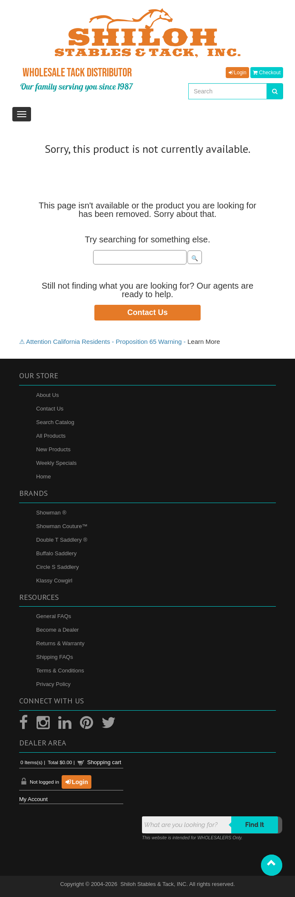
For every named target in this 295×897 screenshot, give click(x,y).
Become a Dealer (57, 630)
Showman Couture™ (62, 526)
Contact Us (147, 312)
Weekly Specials (56, 463)
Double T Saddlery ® (61, 540)
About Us (47, 395)
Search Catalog (55, 422)
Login (237, 72)
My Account (33, 799)
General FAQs (53, 616)
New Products (53, 449)
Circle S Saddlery (57, 567)
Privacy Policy (53, 684)
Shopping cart (104, 762)
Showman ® (51, 512)
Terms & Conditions (60, 670)
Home (43, 476)
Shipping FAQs (54, 657)
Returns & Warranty (60, 643)
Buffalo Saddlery (56, 553)
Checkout (267, 72)
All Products (50, 436)
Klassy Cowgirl (54, 580)
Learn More (203, 341)
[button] (271, 865)
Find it (254, 825)
